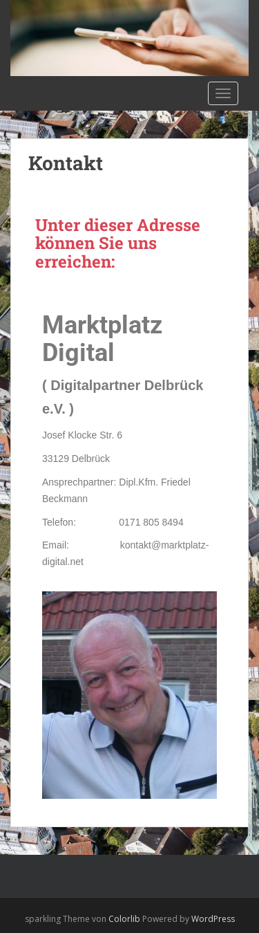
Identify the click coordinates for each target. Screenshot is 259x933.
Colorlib (124, 919)
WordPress (213, 919)
